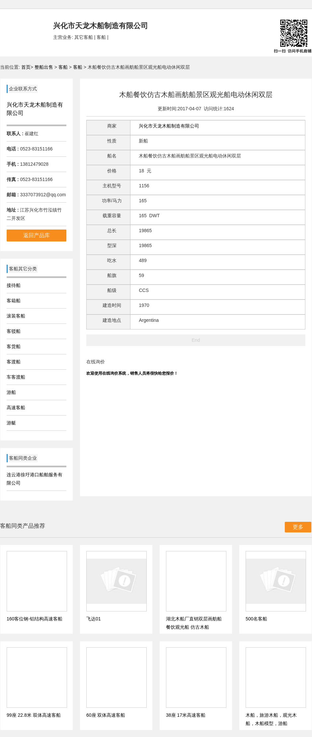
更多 (298, 527)
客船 (63, 67)
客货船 (14, 346)
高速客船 (16, 407)
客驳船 (14, 331)
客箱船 (14, 300)
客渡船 (14, 361)
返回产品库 (36, 235)
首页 (26, 67)
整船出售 (44, 67)
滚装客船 (16, 316)
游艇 (11, 422)
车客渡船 (16, 377)
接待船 (14, 285)
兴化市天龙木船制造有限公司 (169, 126)
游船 (11, 392)
